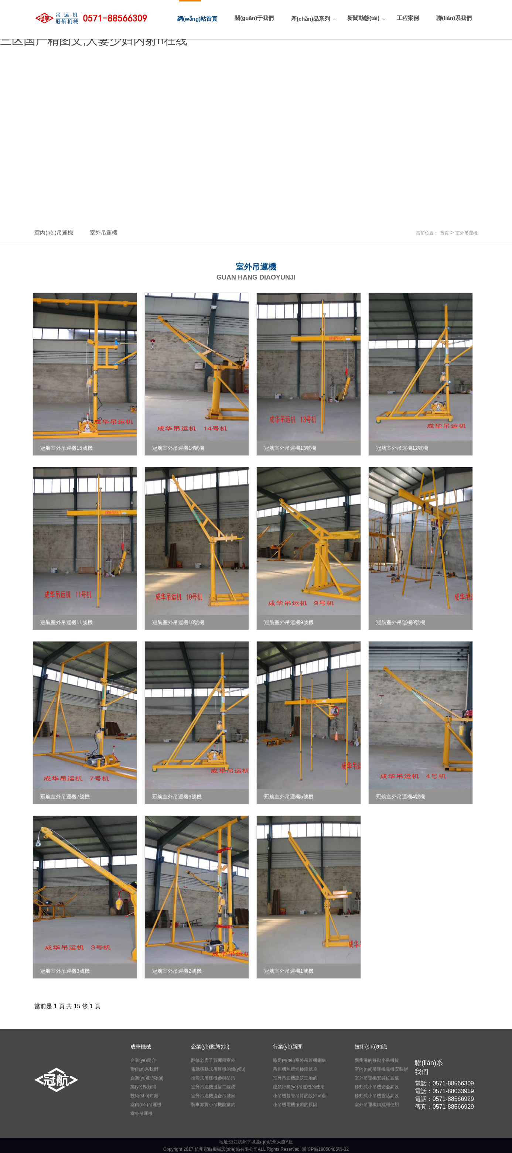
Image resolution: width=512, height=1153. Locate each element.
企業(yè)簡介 (143, 1060)
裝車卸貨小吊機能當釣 (213, 1104)
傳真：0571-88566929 (444, 1107)
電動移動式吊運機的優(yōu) (218, 1069)
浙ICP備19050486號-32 (325, 1149)
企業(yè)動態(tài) (146, 1078)
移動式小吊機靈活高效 (377, 1095)
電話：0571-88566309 (444, 1083)
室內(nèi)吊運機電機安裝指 (381, 1069)
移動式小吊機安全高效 (377, 1086)
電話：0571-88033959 (444, 1091)
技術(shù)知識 (144, 1095)
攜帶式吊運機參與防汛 (213, 1078)
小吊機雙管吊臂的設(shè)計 (300, 1095)
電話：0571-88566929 (444, 1099)
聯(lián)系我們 (144, 1069)
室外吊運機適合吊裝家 (213, 1095)
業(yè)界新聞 (143, 1086)
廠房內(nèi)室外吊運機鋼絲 (299, 1060)
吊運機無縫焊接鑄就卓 (295, 1069)
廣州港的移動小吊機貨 (377, 1060)
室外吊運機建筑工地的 (295, 1078)
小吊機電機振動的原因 (295, 1104)
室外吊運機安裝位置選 (377, 1078)
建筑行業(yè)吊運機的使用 (299, 1086)
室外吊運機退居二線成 (213, 1086)
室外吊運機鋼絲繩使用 (377, 1104)
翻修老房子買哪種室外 (213, 1060)
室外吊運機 (466, 233)
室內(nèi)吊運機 (145, 1104)
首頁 (444, 233)
